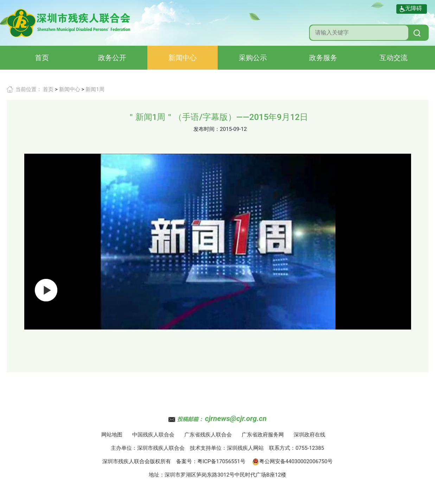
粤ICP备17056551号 (221, 461)
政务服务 (323, 57)
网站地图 (111, 435)
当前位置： (28, 89)
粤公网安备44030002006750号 (292, 461)
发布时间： (206, 129)
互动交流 (393, 57)
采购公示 (253, 57)
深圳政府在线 (309, 435)
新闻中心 (182, 57)
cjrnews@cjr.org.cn (236, 418)
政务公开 (112, 57)
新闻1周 (94, 89)
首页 (42, 57)
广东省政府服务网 (263, 435)
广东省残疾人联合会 (208, 435)
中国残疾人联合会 (153, 435)
